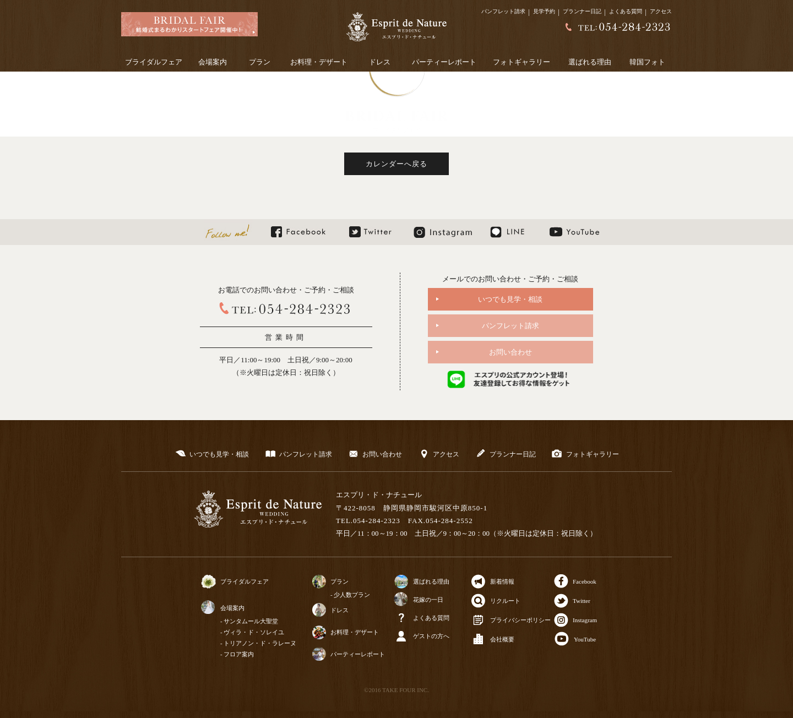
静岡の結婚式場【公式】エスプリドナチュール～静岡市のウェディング (396, 27)
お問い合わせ (510, 352)
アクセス (661, 11)
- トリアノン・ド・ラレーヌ (258, 643)
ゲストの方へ (431, 636)
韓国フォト (647, 62)
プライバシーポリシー (520, 620)
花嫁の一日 (428, 599)
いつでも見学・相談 (510, 299)
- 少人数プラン (350, 594)
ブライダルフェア (153, 62)
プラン (259, 62)
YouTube (585, 639)
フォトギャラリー (521, 62)
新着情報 (502, 581)
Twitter (581, 600)
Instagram (585, 620)
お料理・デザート (318, 62)
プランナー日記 (582, 11)
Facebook (584, 581)
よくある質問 (625, 11)
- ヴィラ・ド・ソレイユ (252, 632)
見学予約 (544, 11)
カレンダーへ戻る (396, 164)
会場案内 (212, 62)
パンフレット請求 (503, 11)
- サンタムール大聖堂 (249, 621)
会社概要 (502, 639)
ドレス (379, 62)
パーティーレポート (444, 62)
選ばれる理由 (589, 62)
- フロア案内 (237, 654)
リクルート (505, 600)
